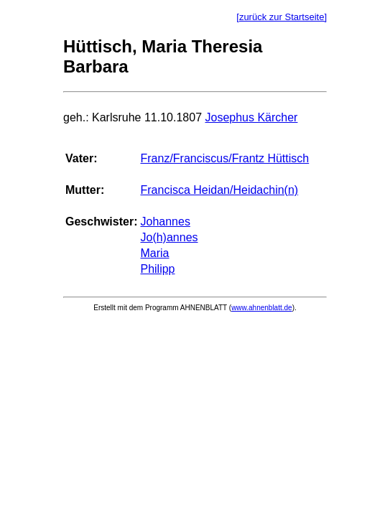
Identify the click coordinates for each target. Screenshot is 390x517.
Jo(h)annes (169, 237)
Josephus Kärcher (251, 117)
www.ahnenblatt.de (261, 308)
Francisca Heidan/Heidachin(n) (219, 190)
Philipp (157, 269)
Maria (154, 253)
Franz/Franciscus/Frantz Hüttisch (224, 158)
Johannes (165, 221)
